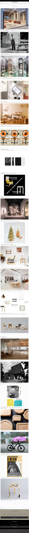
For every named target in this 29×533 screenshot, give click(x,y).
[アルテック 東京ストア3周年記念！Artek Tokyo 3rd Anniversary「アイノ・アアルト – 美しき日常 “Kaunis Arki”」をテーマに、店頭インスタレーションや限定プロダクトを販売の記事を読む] (14, 90)
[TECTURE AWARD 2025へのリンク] (14, 1)
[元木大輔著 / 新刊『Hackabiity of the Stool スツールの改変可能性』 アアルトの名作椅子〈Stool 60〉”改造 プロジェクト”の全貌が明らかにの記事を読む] (14, 161)
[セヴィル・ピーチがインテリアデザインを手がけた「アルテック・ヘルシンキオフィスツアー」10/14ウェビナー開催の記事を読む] (14, 279)
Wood (13, 513)
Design (26, 513)
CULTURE (7, 3)
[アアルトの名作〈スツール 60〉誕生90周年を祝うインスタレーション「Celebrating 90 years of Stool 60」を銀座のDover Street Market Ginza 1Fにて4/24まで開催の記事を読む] (14, 66)
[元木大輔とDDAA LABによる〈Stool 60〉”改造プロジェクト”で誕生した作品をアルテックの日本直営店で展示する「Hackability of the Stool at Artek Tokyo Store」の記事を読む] (14, 113)
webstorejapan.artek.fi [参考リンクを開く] (2, 384)
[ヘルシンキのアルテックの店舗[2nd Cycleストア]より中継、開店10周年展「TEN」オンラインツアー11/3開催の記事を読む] (14, 256)
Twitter (14, 524)
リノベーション (5, 513)
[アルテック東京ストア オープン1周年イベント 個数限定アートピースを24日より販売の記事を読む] (14, 489)
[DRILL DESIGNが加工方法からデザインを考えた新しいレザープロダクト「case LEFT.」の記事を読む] (14, 419)
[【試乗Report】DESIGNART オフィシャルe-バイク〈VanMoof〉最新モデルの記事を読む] (14, 442)
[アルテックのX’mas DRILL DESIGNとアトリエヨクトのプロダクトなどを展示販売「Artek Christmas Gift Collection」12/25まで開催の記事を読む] (14, 232)
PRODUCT (18, 3)
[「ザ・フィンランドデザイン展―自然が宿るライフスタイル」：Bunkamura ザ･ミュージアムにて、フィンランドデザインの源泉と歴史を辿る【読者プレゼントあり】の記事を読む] (14, 209)
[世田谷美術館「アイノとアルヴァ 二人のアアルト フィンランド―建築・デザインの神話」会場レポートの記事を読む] (14, 349)
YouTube (17, 513)
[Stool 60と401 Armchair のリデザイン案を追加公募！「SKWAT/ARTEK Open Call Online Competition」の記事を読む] (14, 185)
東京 (2, 513)
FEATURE (2, 3)
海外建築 (10, 513)
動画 (18, 513)
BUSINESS (14, 3)
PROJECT (11, 3)
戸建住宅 (24, 513)
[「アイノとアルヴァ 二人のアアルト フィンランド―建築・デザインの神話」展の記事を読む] (14, 395)
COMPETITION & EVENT (24, 3)
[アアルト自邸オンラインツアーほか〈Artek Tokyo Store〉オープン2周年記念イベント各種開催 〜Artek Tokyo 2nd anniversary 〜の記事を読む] (14, 372)
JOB (4, 3)
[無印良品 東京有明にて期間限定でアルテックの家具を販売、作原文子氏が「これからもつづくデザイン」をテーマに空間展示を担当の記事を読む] (14, 302)
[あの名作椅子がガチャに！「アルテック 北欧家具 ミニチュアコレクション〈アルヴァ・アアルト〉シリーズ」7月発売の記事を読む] (14, 325)
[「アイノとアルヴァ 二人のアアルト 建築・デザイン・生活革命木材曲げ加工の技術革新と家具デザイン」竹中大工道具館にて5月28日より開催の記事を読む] (14, 466)
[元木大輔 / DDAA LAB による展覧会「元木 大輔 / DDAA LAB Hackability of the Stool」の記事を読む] (14, 137)
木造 (15, 513)
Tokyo (12, 513)
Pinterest (17, 524)
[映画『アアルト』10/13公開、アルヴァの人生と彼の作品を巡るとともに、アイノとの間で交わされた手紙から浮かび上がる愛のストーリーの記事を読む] (14, 42)
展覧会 (20, 513)
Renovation (8, 513)
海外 (21, 513)
